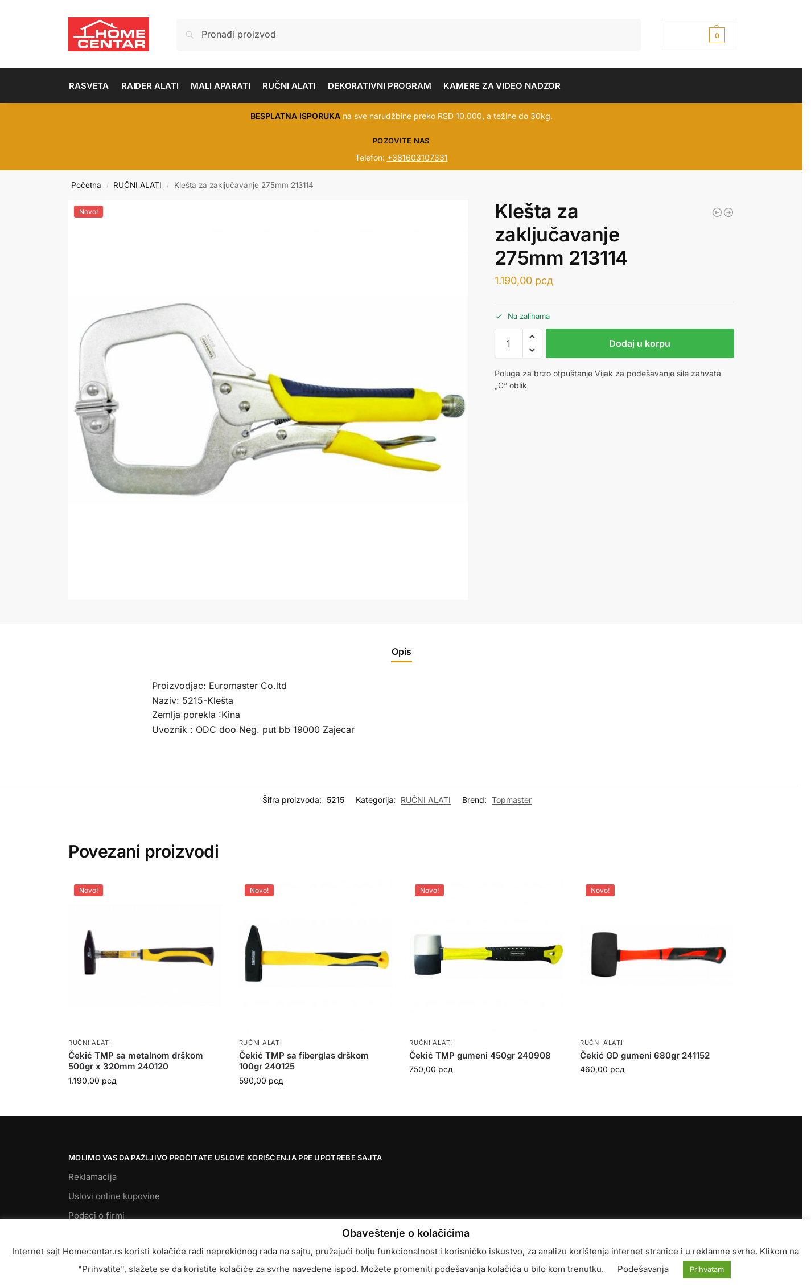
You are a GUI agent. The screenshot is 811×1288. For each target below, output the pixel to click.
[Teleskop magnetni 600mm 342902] (717, 212)
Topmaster (512, 800)
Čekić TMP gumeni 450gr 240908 (480, 1055)
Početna (86, 185)
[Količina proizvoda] (509, 343)
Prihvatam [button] (707, 1269)
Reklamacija (92, 1176)
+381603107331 (417, 157)
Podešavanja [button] (643, 1269)
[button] (697, 34)
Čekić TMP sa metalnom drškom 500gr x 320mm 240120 (135, 1061)
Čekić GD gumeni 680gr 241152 (645, 1055)
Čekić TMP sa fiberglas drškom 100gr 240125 (304, 1061)
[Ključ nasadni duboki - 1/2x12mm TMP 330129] (728, 212)
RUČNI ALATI (137, 185)
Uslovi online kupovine (114, 1196)
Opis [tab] (401, 651)
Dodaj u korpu (639, 343)
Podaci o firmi (96, 1215)
